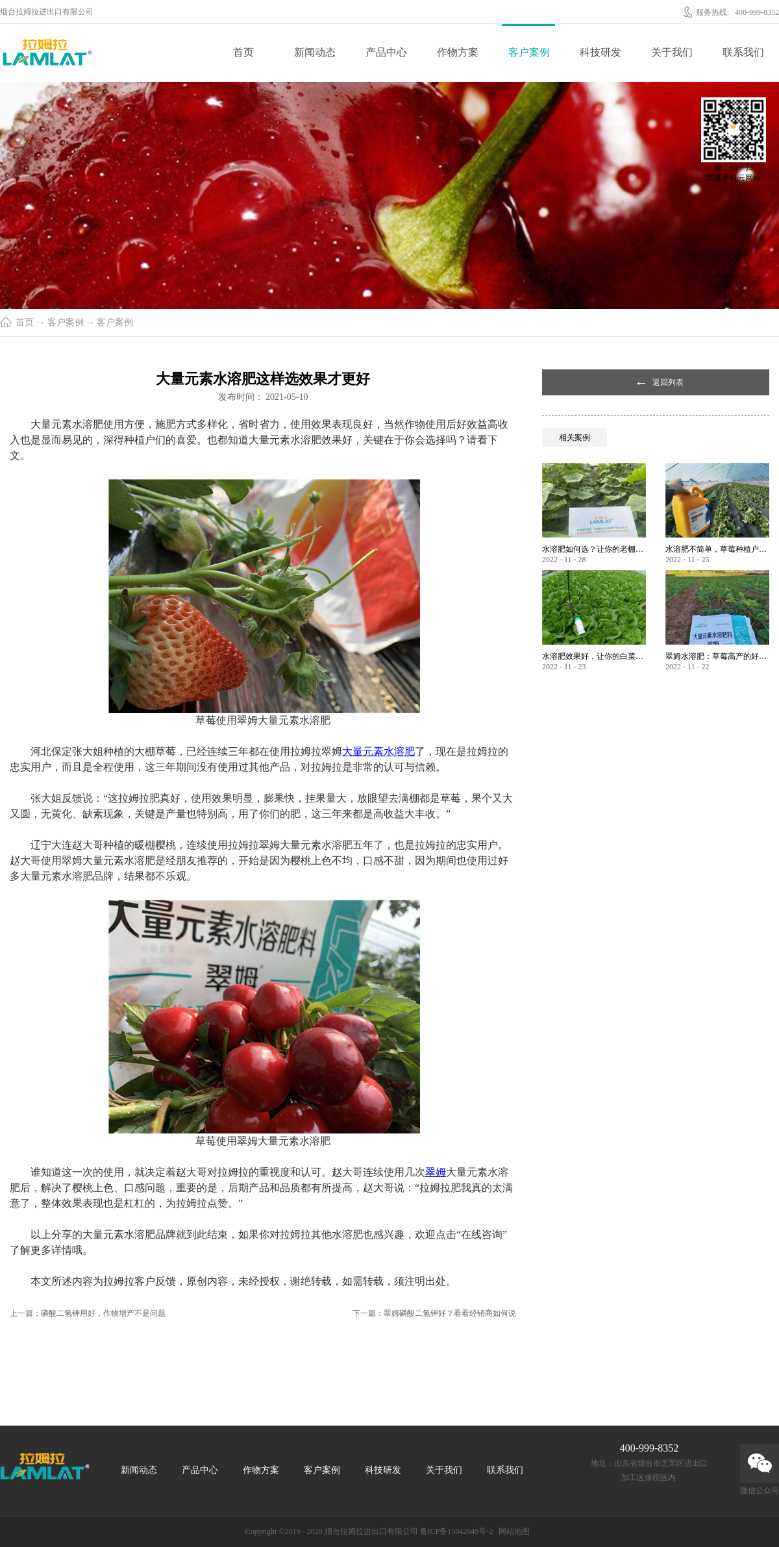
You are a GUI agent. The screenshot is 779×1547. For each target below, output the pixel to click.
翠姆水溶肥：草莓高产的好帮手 (717, 656)
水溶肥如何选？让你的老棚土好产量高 (594, 549)
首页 (243, 52)
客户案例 (65, 322)
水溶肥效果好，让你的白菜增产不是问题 (594, 656)
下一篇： (434, 1313)
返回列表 (668, 382)
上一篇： (88, 1313)
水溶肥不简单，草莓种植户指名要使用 (717, 549)
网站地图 (512, 1531)
